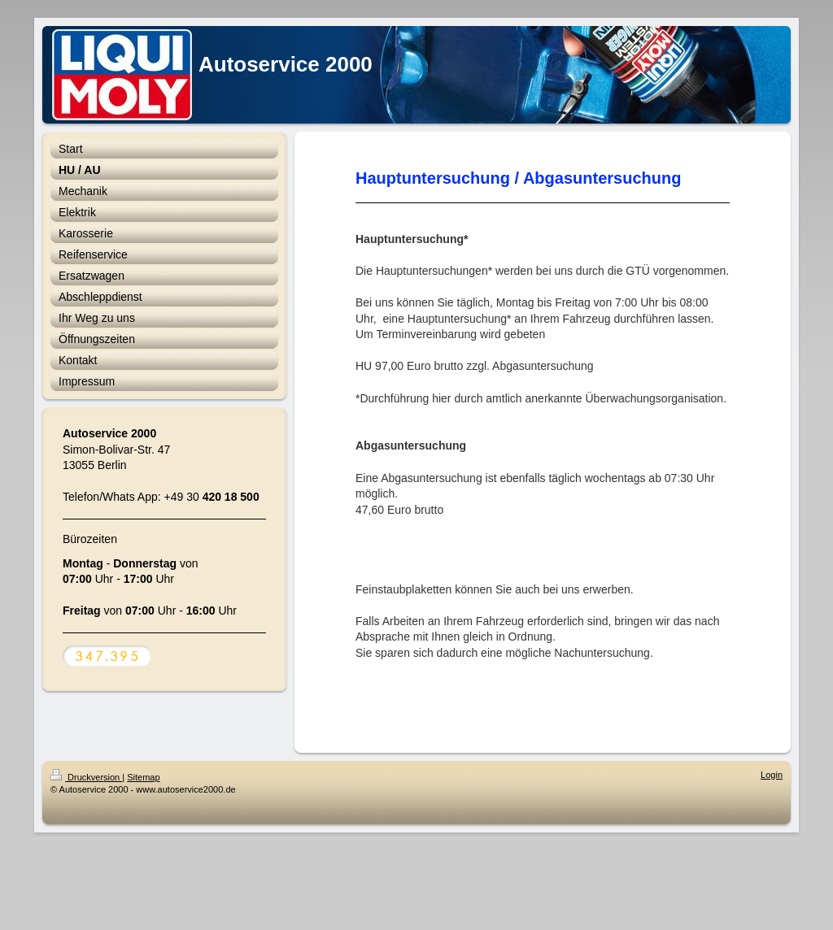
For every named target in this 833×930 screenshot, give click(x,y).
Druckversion (86, 777)
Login (772, 775)
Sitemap (143, 777)
